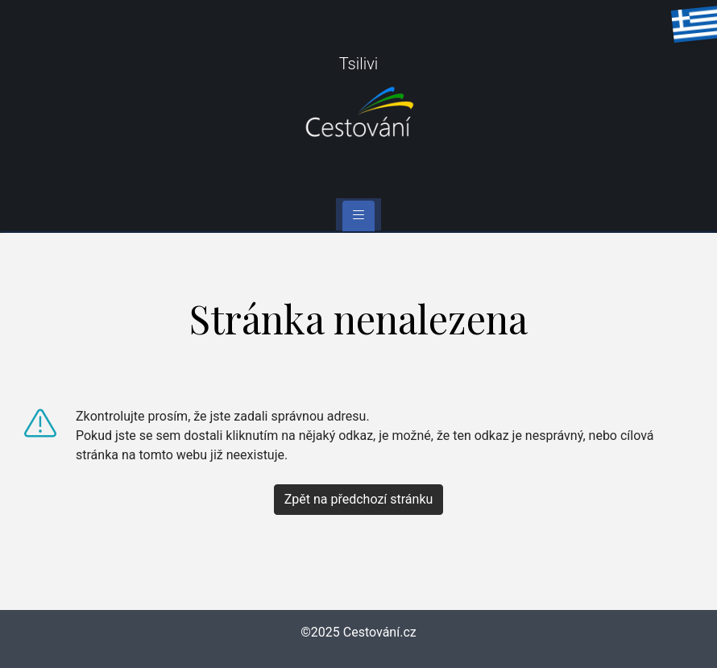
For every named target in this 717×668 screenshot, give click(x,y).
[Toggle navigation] (358, 216)
